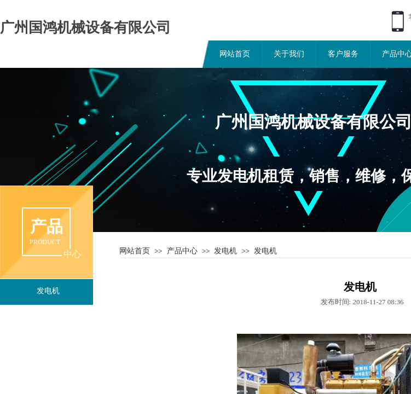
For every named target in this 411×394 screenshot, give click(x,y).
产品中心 (182, 250)
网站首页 (234, 54)
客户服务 (343, 54)
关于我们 (289, 54)
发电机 (225, 250)
